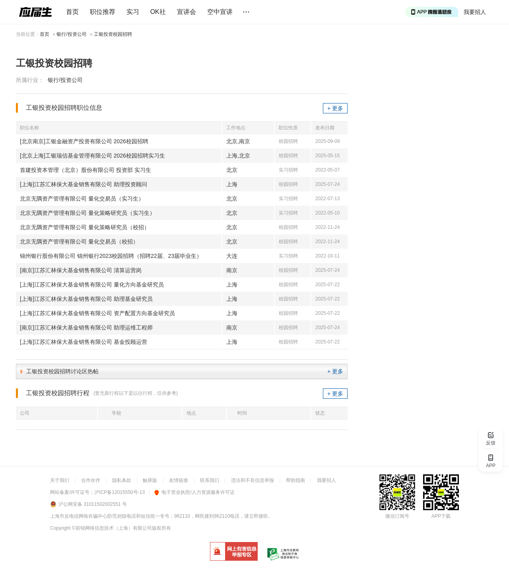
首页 (72, 11)
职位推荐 (102, 11)
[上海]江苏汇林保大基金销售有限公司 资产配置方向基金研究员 (97, 313)
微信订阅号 (397, 516)
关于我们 (59, 480)
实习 (132, 11)
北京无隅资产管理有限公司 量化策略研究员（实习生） (87, 213)
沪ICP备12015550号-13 (119, 492)
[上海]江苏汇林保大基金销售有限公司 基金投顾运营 (83, 342)
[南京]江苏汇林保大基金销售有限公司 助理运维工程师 (86, 327)
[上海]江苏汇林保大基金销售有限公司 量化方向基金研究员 (92, 284)
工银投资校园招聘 (113, 34)
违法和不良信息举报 (252, 480)
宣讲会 (186, 11)
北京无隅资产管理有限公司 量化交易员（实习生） (82, 198)
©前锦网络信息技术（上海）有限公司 (112, 528)
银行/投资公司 (71, 34)
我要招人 (475, 12)
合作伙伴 (90, 480)
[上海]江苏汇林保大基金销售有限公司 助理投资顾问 (83, 184)
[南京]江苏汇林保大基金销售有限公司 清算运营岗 (81, 270)
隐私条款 (121, 480)
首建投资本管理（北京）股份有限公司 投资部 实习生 (85, 170)
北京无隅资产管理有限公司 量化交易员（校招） (79, 241)
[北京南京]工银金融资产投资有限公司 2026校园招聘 (84, 141)
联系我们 (209, 480)
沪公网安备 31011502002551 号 (92, 504)
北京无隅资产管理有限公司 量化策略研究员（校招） (85, 227)
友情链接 (178, 480)
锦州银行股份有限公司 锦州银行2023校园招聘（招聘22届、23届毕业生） (111, 256)
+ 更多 (335, 108)
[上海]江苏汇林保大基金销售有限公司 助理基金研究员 (86, 299)
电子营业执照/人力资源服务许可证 (194, 492)
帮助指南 (295, 480)
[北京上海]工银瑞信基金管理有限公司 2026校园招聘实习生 (92, 155)
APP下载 (441, 516)
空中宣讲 (220, 11)
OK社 (158, 11)
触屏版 (150, 480)
